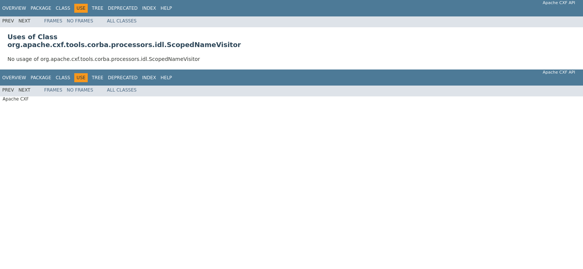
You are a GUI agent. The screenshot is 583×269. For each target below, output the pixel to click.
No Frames (80, 21)
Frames (53, 21)
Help (166, 8)
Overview (14, 8)
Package (41, 8)
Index (149, 8)
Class (63, 8)
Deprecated (123, 8)
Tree (97, 8)
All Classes (122, 21)
